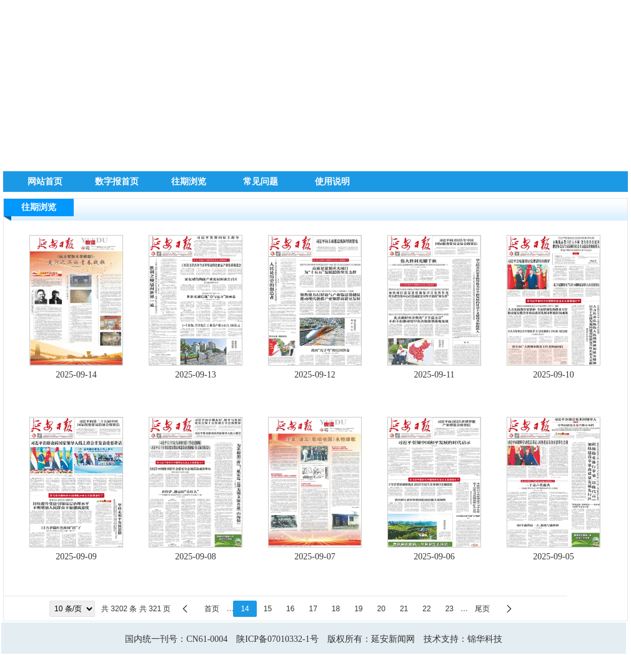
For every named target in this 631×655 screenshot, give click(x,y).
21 (404, 608)
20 (381, 608)
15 (268, 608)
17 (313, 608)
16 (290, 608)
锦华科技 (484, 639)
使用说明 (332, 181)
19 (358, 608)
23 (449, 608)
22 (426, 608)
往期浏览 (188, 181)
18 (336, 608)
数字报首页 (117, 181)
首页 (211, 608)
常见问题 (260, 181)
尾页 (482, 608)
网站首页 (44, 181)
